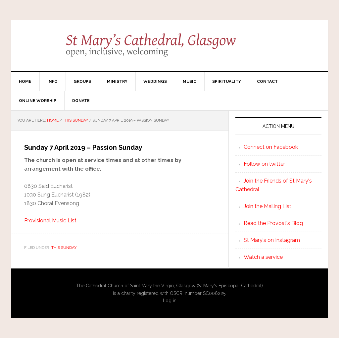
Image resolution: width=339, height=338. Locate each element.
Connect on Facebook (271, 147)
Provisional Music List (50, 220)
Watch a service (263, 257)
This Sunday (63, 247)
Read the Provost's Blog (273, 223)
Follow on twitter (264, 164)
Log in (169, 300)
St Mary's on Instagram (272, 240)
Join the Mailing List (267, 206)
